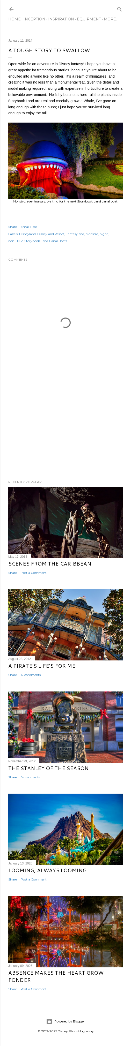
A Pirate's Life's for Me (41, 665)
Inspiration (61, 19)
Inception (34, 19)
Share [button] (12, 227)
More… (111, 19)
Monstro (92, 234)
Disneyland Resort (50, 234)
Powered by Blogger (65, 1021)
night (104, 234)
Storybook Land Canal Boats (45, 241)
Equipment (89, 19)
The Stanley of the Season (48, 768)
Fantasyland (75, 234)
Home (14, 19)
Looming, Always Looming (47, 870)
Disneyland (27, 234)
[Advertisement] (65, 431)
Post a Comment (34, 573)
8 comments (30, 777)
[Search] (120, 8)
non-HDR (15, 241)
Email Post (29, 227)
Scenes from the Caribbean (49, 563)
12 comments (31, 675)
